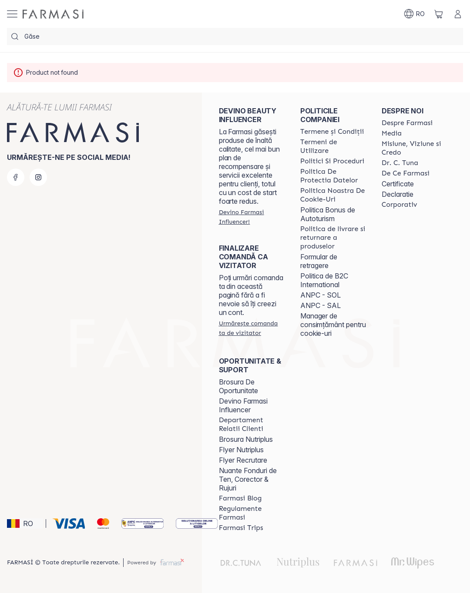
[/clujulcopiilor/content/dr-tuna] (400, 163)
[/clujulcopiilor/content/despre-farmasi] (407, 123)
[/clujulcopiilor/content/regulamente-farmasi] (252, 513)
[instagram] (38, 177)
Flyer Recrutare (243, 460)
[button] (25, 523)
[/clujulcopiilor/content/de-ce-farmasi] (406, 173)
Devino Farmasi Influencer (243, 405)
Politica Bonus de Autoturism (327, 214)
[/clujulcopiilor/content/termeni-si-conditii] (332, 131)
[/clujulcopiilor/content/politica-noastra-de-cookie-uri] (333, 195)
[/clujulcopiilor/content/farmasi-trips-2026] (241, 527)
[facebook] (15, 177)
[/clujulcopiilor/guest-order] (252, 328)
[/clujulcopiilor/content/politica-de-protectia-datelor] (333, 176)
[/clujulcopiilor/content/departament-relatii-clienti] (252, 424)
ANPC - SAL (320, 305)
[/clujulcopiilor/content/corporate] (399, 204)
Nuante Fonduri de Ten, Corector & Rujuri (248, 479)
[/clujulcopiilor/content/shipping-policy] (333, 238)
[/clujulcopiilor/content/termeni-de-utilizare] (333, 146)
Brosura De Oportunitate (238, 386)
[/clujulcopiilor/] (53, 14)
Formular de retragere (318, 261)
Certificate (398, 183)
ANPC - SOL (320, 295)
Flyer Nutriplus (241, 449)
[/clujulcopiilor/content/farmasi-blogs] (240, 498)
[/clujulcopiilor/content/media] (392, 133)
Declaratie (397, 194)
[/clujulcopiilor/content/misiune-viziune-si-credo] (414, 148)
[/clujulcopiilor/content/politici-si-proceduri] (332, 161)
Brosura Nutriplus (246, 439)
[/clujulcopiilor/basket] (438, 14)
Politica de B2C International (324, 280)
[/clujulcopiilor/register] (252, 216)
